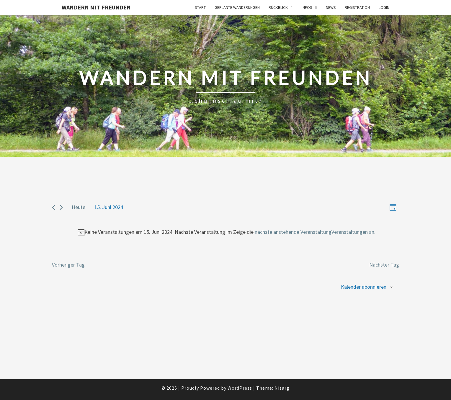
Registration (357, 7)
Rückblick (278, 7)
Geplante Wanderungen (237, 7)
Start (200, 7)
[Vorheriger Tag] (53, 207)
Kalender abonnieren (363, 286)
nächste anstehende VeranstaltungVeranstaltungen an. (315, 231)
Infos (307, 7)
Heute (78, 207)
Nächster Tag (384, 264)
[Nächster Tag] (61, 207)
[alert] (226, 232)
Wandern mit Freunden (96, 7)
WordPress (240, 388)
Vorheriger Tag (68, 264)
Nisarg (282, 388)
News (331, 7)
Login (384, 7)
